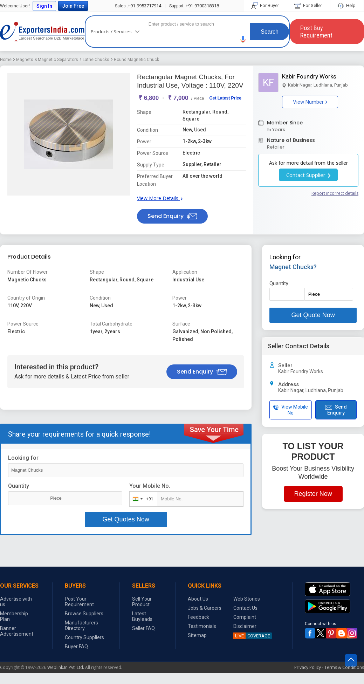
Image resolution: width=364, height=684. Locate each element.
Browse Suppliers (84, 613)
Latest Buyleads (142, 616)
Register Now (313, 493)
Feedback (198, 617)
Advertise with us (16, 601)
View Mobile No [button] (290, 410)
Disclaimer (244, 626)
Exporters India (42, 31)
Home (6, 59)
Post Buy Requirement (316, 31)
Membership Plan (14, 616)
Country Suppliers (84, 637)
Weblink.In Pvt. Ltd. (65, 667)
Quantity (18, 486)
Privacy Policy (307, 667)
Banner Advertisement (16, 631)
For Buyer (265, 5)
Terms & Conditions (344, 667)
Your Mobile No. (149, 486)
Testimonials (202, 626)
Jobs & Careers (204, 608)
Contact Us (245, 608)
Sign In (44, 6)
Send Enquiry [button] (172, 216)
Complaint (244, 617)
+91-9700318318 (194, 5)
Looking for (23, 457)
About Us (198, 599)
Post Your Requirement (79, 601)
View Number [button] (310, 102)
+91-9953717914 (138, 5)
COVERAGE (251, 635)
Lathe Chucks (96, 59)
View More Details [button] (160, 198)
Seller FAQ (143, 628)
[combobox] (141, 499)
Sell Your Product (142, 601)
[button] (243, 39)
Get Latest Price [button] (225, 98)
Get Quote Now (313, 315)
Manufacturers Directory (81, 625)
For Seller (308, 5)
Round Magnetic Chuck (136, 59)
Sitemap (197, 635)
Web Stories (246, 599)
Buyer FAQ (76, 646)
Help (347, 5)
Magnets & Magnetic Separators (47, 59)
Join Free (73, 6)
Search (270, 32)
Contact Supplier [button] (308, 174)
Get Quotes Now (126, 519)
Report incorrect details (334, 193)
